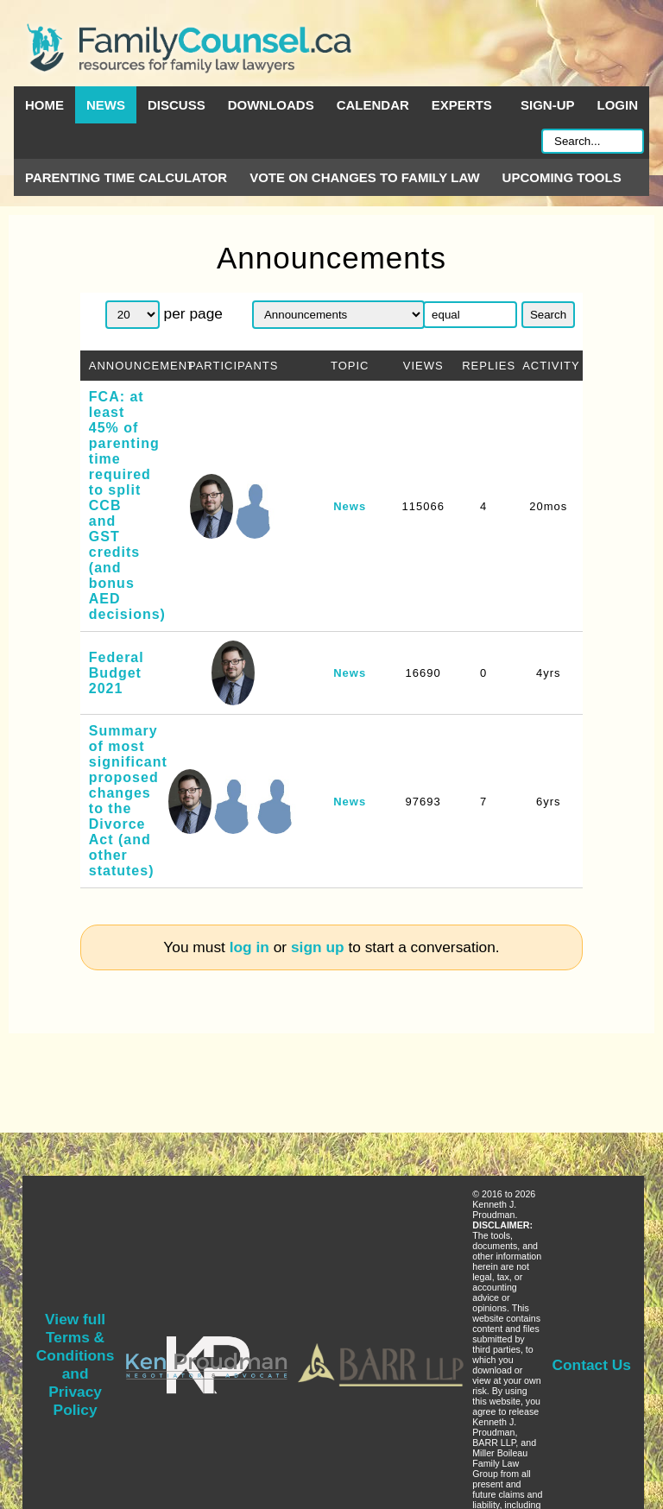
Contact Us (591, 1364)
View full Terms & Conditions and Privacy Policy (75, 1364)
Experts (462, 105)
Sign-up (548, 105)
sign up (317, 947)
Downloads (271, 105)
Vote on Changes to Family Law (364, 177)
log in (249, 947)
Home (44, 105)
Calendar (373, 105)
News (105, 105)
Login (618, 105)
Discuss (176, 105)
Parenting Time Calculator (126, 177)
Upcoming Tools (562, 177)
